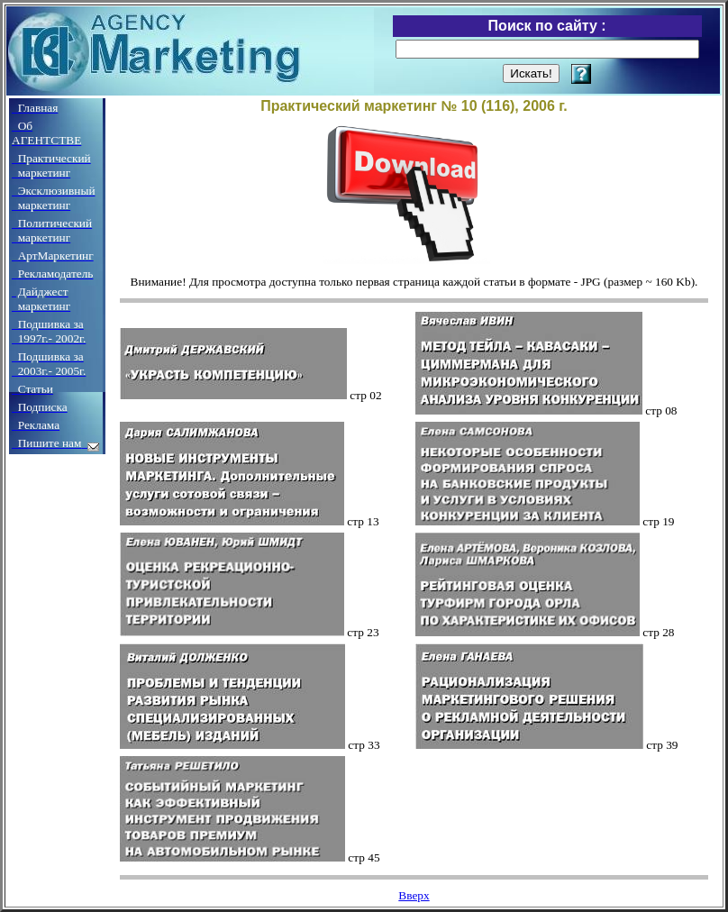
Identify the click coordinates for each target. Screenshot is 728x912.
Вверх (413, 895)
